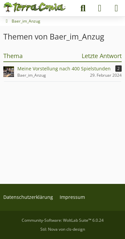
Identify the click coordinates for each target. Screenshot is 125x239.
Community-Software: (63, 220)
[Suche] (83, 8)
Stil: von (62, 229)
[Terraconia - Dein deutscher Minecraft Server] (34, 7)
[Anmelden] (99, 8)
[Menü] (116, 8)
